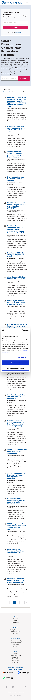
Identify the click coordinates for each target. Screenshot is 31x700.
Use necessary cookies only (15, 368)
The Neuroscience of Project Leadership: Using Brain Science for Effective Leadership (17, 501)
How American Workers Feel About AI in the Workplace (16, 396)
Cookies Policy (15, 662)
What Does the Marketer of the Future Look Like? (16, 278)
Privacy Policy (15, 660)
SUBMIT (15, 27)
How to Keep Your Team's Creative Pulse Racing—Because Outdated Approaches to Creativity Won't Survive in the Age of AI (17, 102)
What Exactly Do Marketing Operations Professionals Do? (15, 551)
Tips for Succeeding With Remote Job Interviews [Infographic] (17, 326)
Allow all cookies (15, 362)
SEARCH (24, 78)
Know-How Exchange (15, 655)
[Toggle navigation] (27, 2)
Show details (22, 357)
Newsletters (15, 622)
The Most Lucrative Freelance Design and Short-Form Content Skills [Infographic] (15, 423)
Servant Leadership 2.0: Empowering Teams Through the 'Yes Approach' (16, 475)
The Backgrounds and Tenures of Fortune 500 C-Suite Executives (16, 302)
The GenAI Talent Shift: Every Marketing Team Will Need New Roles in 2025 (16, 129)
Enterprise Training (15, 631)
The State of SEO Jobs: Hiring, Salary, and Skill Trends (16, 254)
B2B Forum (15, 633)
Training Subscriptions (15, 630)
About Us (15, 618)
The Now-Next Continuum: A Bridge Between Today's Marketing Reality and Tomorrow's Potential (15, 229)
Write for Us (16, 644)
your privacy (18, 32)
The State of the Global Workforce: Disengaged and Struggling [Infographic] (16, 205)
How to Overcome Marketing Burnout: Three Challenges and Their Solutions (15, 154)
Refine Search (6, 91)
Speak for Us (15, 646)
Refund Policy (15, 657)
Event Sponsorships (16, 642)
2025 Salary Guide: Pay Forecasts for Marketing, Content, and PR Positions (16, 526)
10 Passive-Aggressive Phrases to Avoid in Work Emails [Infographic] (17, 580)
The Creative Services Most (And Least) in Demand (15, 178)
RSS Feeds (16, 620)
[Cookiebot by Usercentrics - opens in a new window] (22, 330)
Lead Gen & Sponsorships (15, 641)
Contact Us (15, 653)
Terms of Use (15, 659)
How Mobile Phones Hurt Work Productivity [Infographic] (17, 451)
